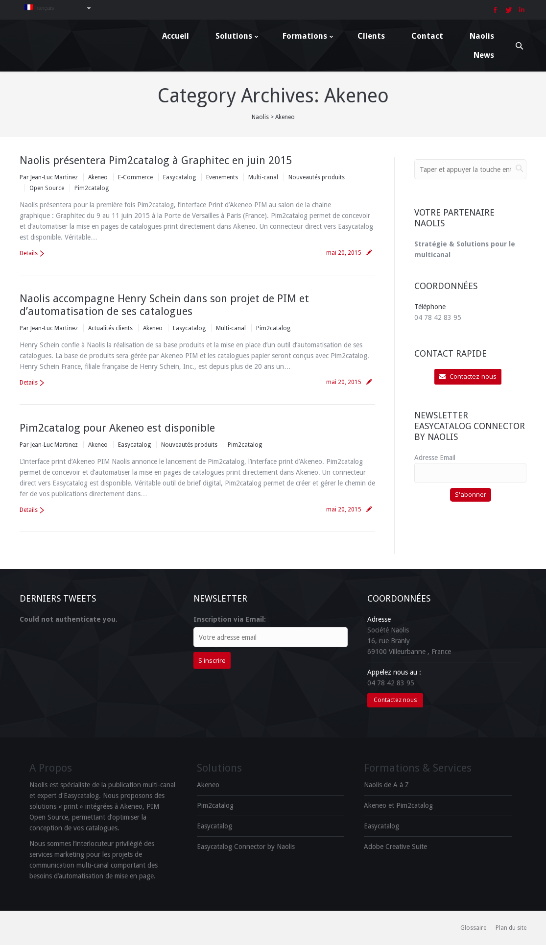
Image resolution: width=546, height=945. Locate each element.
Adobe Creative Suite (395, 846)
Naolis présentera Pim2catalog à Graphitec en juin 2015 (156, 160)
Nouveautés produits (316, 177)
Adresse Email (434, 457)
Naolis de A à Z (386, 785)
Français (39, 7)
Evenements (222, 177)
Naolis (260, 117)
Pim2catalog (91, 188)
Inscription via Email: (229, 619)
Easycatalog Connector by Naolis (246, 846)
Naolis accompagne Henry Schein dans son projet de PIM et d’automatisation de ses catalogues (164, 304)
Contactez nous (395, 700)
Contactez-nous (468, 376)
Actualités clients (110, 328)
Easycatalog (179, 177)
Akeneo (98, 177)
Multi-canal (263, 177)
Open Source (46, 188)
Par (49, 177)
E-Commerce (135, 177)
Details (29, 253)
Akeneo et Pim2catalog (398, 805)
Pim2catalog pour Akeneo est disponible (117, 428)
